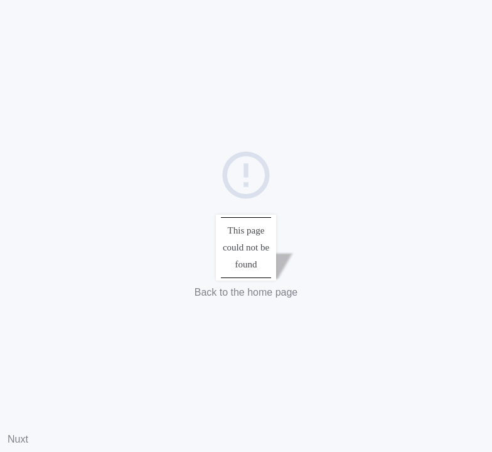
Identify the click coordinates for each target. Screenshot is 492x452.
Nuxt (18, 439)
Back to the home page (246, 292)
